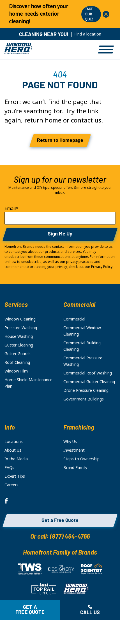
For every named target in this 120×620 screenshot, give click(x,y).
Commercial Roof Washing (87, 373)
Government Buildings (83, 399)
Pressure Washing (20, 328)
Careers (11, 485)
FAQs (9, 467)
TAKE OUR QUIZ (89, 14)
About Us (12, 450)
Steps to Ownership (81, 459)
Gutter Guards (17, 354)
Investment (74, 450)
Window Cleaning (20, 319)
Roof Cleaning (17, 362)
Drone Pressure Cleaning (86, 390)
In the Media (16, 459)
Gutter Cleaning (18, 345)
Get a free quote (30, 610)
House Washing (18, 336)
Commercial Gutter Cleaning (89, 382)
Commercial (74, 319)
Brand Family (75, 467)
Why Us (70, 441)
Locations (13, 441)
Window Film (16, 371)
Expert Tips (14, 476)
